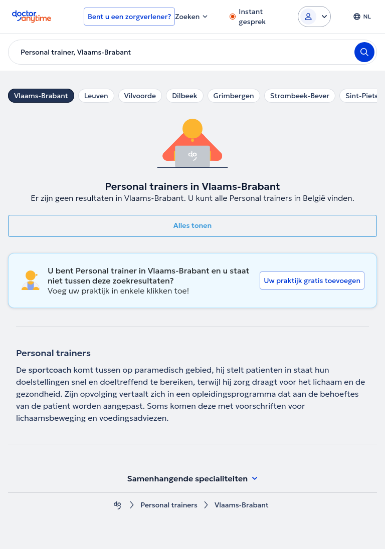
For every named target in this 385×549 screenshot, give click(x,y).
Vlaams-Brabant (41, 95)
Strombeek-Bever (299, 95)
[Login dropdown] (314, 16)
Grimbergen (234, 95)
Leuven (96, 95)
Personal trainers (169, 505)
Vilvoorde (140, 95)
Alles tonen (192, 225)
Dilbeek (184, 95)
